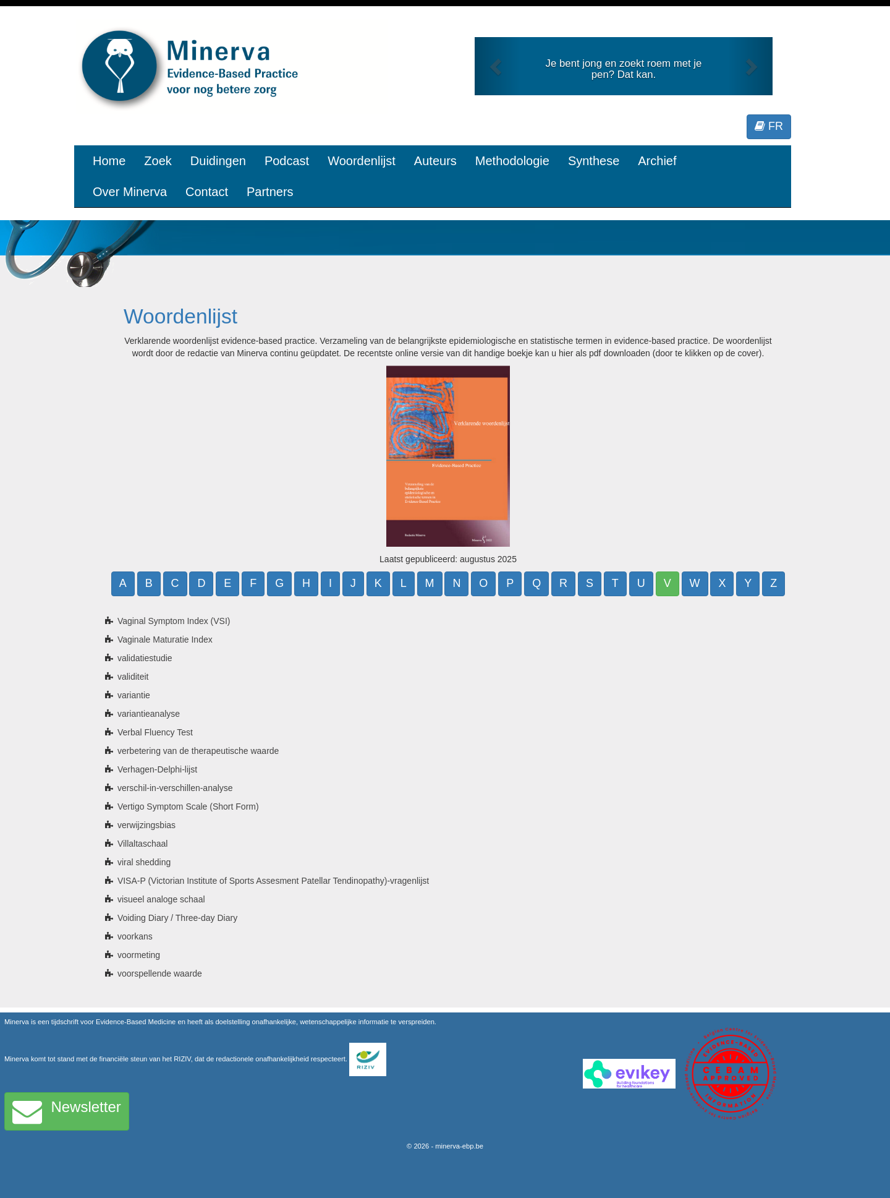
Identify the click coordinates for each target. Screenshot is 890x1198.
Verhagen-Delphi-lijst (157, 769)
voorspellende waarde (159, 973)
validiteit (133, 677)
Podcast (287, 161)
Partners (270, 192)
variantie (133, 695)
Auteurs (435, 161)
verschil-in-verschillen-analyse (175, 788)
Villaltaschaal (142, 844)
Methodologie (512, 161)
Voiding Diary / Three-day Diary (177, 918)
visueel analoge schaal (161, 899)
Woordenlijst (362, 161)
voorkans (135, 936)
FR (769, 126)
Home (109, 161)
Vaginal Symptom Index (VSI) (174, 621)
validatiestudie (144, 658)
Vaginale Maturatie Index (165, 639)
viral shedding (144, 862)
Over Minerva (130, 192)
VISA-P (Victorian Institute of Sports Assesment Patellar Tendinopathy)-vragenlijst (273, 881)
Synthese (593, 161)
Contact (206, 192)
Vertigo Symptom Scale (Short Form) (188, 806)
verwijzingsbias (146, 825)
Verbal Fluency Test (155, 732)
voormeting (138, 955)
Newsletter (66, 1111)
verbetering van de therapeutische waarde (198, 751)
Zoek (157, 161)
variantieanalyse (148, 714)
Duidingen (218, 161)
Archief (657, 161)
